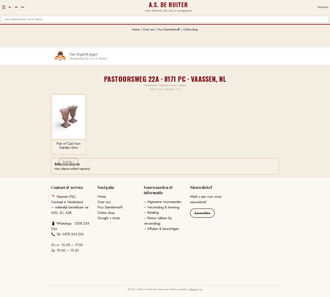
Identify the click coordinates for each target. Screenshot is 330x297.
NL (10, 7)
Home (136, 29)
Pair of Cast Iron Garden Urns (68, 145)
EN (22, 7)
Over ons (148, 29)
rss (200, 289)
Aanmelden (202, 213)
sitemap (193, 289)
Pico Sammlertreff (169, 29)
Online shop (190, 29)
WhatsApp (323, 7)
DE (16, 7)
